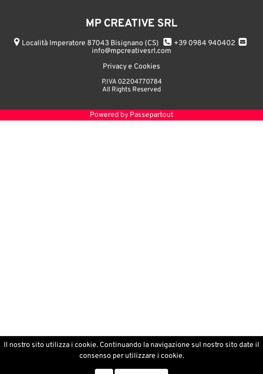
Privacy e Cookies (131, 66)
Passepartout (151, 115)
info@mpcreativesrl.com (131, 51)
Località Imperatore (90, 43)
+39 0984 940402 (205, 43)
